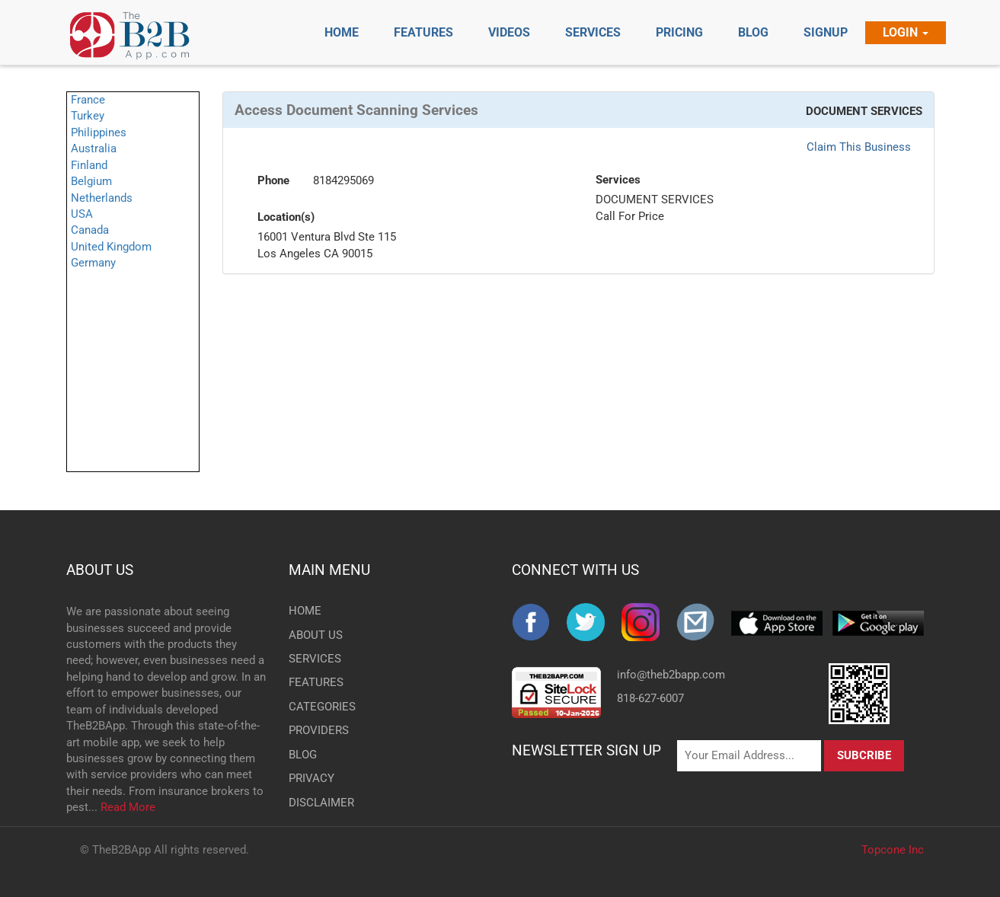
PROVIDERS (314, 730)
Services (618, 180)
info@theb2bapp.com (671, 675)
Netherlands (102, 198)
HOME (305, 611)
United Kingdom (111, 247)
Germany (93, 263)
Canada (90, 230)
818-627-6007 (650, 698)
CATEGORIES (314, 706)
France (88, 100)
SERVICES (314, 659)
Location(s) (286, 217)
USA (82, 214)
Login (905, 32)
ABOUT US (99, 570)
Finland (89, 165)
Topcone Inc (892, 850)
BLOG (303, 754)
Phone (273, 180)
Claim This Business (859, 147)
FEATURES (314, 682)
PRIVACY (311, 778)
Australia (94, 148)
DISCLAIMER (314, 802)
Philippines (98, 132)
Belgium (91, 181)
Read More (128, 807)
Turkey (87, 116)
